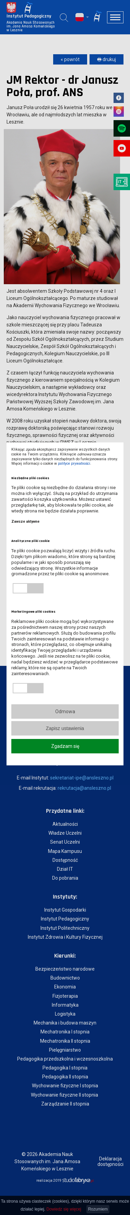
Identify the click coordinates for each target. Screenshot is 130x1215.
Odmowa (65, 711)
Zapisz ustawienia (65, 728)
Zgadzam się (65, 746)
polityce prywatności (74, 463)
